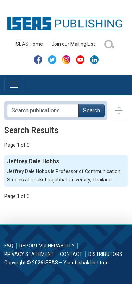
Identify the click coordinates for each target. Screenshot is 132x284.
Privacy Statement (29, 254)
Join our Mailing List (73, 44)
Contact (71, 254)
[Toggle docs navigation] (119, 110)
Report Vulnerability (47, 246)
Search (91, 110)
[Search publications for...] (43, 110)
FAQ (8, 246)
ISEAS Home (29, 44)
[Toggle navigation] (14, 85)
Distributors (105, 254)
